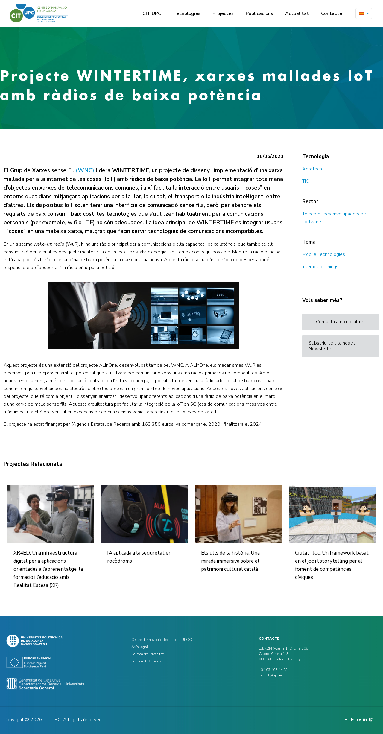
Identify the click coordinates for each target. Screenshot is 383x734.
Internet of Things (320, 266)
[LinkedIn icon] (365, 720)
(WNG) (85, 170)
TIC (305, 181)
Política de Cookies (146, 661)
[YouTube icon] (352, 720)
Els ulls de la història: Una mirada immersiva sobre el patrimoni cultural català (230, 561)
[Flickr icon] (358, 720)
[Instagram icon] (371, 720)
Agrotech (312, 169)
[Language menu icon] (363, 13)
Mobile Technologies (323, 254)
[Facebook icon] (346, 720)
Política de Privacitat (147, 654)
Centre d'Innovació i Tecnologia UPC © (161, 639)
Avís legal (139, 646)
